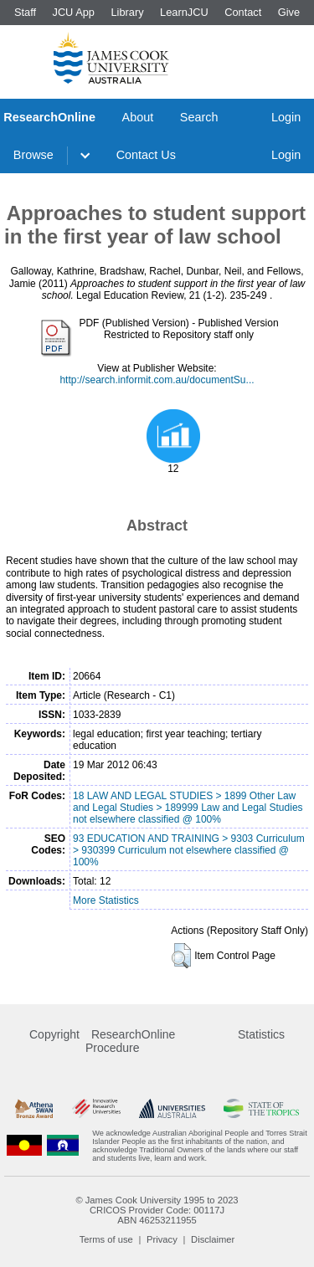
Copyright (54, 1034)
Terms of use (106, 1239)
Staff (25, 12)
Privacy (162, 1239)
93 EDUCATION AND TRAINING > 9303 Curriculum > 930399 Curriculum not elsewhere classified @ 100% (189, 850)
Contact (242, 12)
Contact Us (146, 155)
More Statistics (106, 900)
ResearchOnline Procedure (130, 1041)
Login (286, 117)
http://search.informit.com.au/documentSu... (156, 380)
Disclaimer (212, 1239)
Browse (33, 155)
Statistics (261, 1034)
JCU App (73, 12)
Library (127, 12)
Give (289, 12)
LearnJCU (184, 12)
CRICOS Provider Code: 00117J (157, 1210)
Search (199, 117)
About (138, 117)
